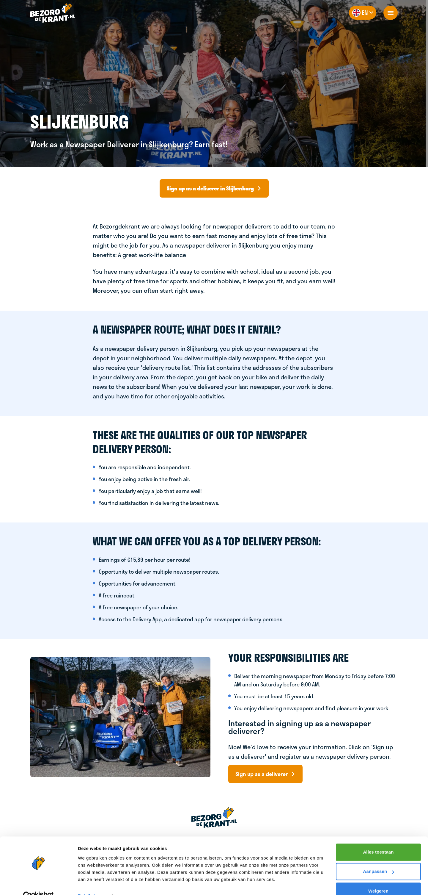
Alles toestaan (378, 839)
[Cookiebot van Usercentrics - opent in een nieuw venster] (38, 883)
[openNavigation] (390, 13)
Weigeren (378, 878)
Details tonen (92, 883)
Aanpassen (378, 858)
